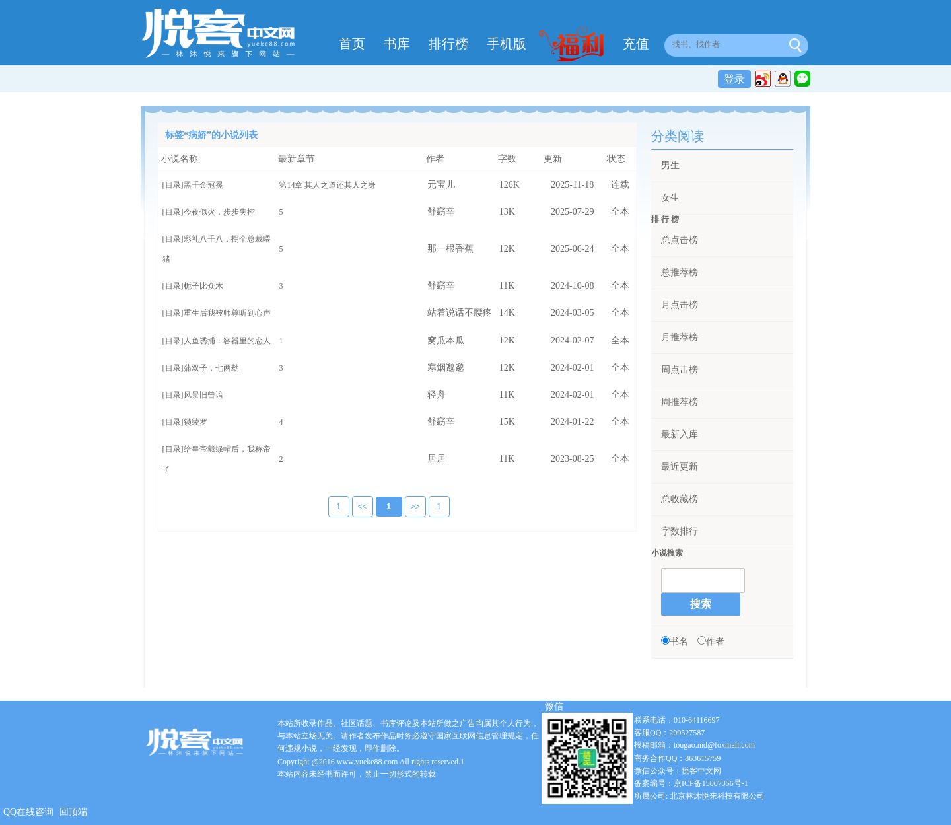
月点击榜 (679, 305)
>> (406, 507)
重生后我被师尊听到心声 (227, 313)
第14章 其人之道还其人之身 (327, 185)
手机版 (506, 43)
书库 (397, 43)
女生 (670, 198)
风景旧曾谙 (203, 395)
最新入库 (679, 434)
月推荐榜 (679, 337)
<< (353, 507)
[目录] (173, 185)
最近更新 (679, 467)
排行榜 (448, 43)
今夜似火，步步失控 (219, 212)
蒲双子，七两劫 (211, 368)
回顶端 (73, 812)
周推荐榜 (679, 402)
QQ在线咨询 (28, 812)
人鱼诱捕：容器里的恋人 (227, 340)
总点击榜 (679, 240)
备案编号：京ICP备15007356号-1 (691, 783)
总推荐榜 (679, 272)
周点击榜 (679, 370)
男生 (670, 165)
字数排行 (679, 531)
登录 (734, 79)
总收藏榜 (679, 499)
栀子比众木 (203, 286)
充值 (636, 43)
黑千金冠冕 (203, 185)
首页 (352, 43)
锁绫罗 (195, 422)
